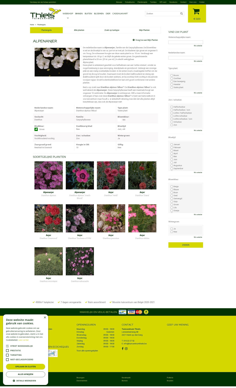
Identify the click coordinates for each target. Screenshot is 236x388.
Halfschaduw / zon (180, 110)
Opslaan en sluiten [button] (25, 366)
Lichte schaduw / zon (181, 119)
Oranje (175, 211)
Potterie (170, 372)
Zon (174, 125)
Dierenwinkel (82, 375)
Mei (174, 156)
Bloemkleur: (173, 179)
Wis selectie (198, 46)
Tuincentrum (36, 372)
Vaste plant (177, 87)
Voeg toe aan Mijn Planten (146, 40)
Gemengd (176, 199)
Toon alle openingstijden (87, 345)
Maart (175, 150)
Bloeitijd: (172, 137)
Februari (176, 147)
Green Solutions (163, 384)
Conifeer (176, 78)
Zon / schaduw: (175, 100)
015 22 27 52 (129, 335)
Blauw (175, 190)
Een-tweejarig (178, 81)
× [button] (45, 317)
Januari (175, 144)
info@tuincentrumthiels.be (135, 338)
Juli (174, 162)
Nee (174, 232)
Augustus (176, 165)
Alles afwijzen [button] (25, 374)
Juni (174, 159)
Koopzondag (36, 375)
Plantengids (46, 30)
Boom (175, 75)
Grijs (174, 202)
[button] (25, 380)
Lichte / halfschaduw (181, 113)
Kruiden (170, 375)
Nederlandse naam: (176, 53)
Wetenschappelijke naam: (179, 37)
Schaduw (176, 122)
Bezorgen (80, 372)
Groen (175, 205)
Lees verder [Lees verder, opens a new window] (24, 340)
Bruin (174, 193)
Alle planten (79, 30)
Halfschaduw (178, 107)
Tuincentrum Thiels (131, 323)
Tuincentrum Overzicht (180, 384)
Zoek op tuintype (111, 30)
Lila (174, 208)
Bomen (125, 375)
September (177, 168)
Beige (175, 187)
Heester (175, 84)
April (174, 153)
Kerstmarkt (126, 372)
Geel (174, 196)
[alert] (25, 349)
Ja (173, 229)
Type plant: (173, 68)
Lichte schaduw (179, 116)
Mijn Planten (144, 30)
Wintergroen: (174, 222)
